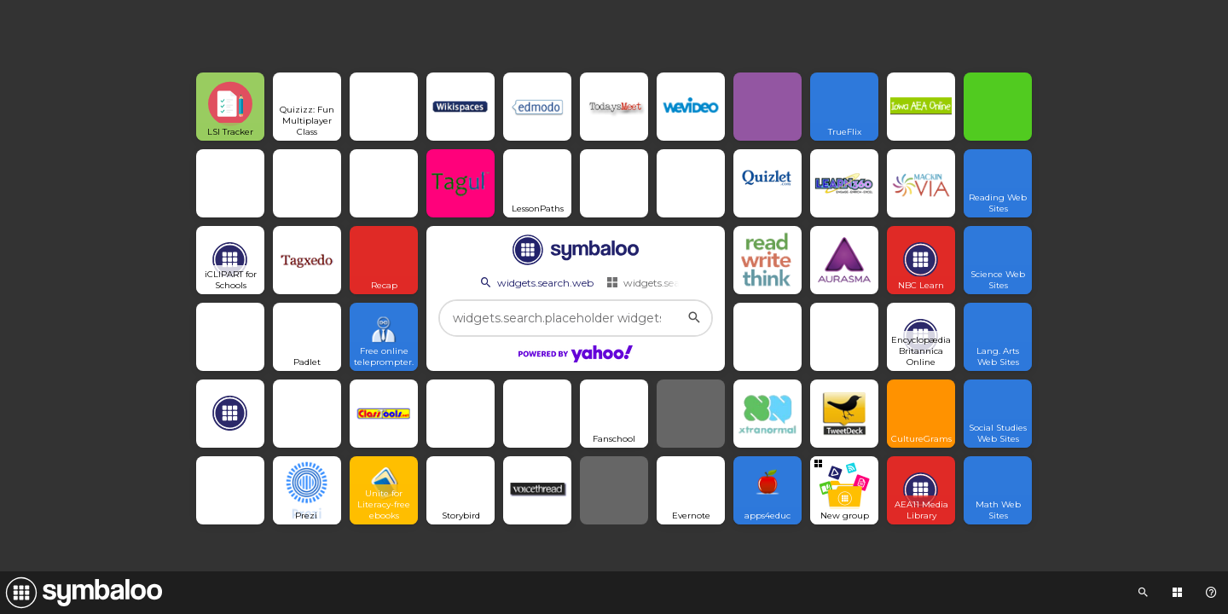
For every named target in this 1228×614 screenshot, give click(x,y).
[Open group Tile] (844, 490)
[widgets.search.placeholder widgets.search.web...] (575, 318)
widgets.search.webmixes (676, 282)
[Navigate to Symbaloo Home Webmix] (81, 592)
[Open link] (230, 106)
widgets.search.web (536, 282)
